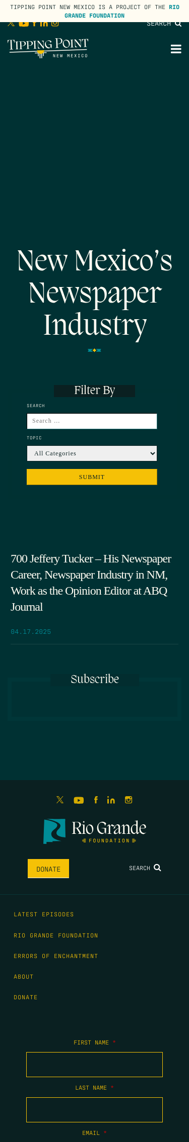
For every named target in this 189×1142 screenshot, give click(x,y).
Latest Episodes (44, 914)
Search (164, 22)
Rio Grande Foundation (122, 11)
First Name (95, 1042)
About (24, 976)
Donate (48, 868)
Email (94, 1132)
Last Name (94, 1087)
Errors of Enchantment (56, 955)
